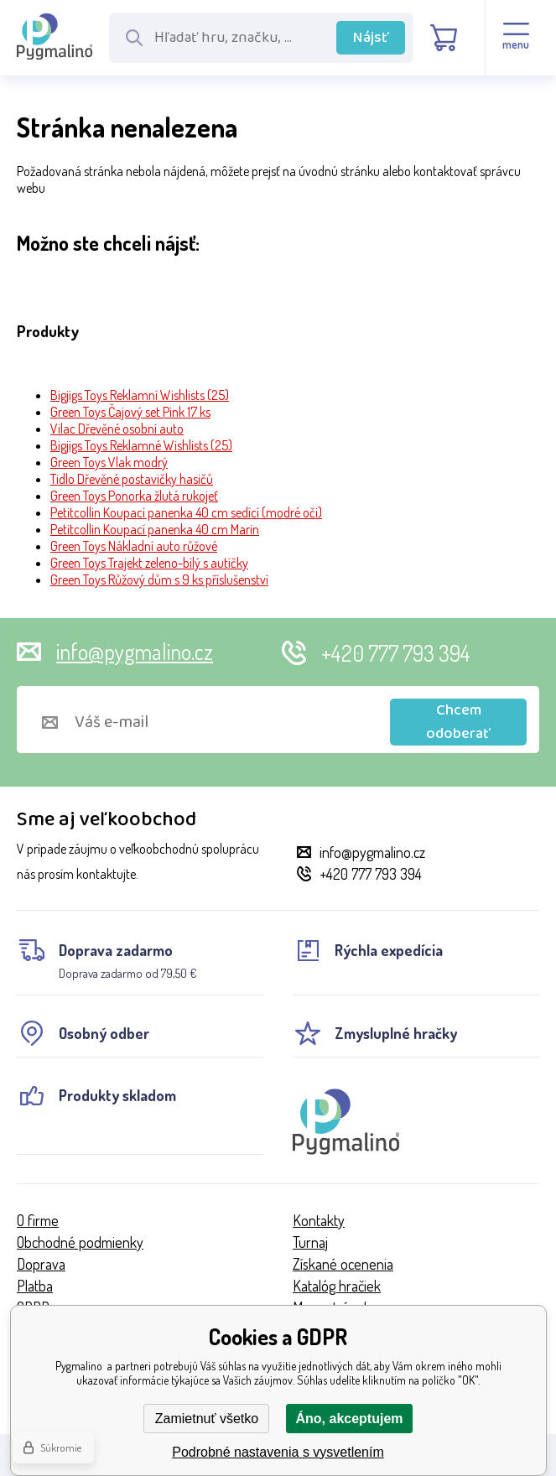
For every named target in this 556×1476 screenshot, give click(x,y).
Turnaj (310, 1242)
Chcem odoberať (458, 722)
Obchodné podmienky (80, 1242)
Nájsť (371, 37)
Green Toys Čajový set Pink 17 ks (130, 411)
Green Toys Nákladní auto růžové (133, 546)
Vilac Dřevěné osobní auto (117, 428)
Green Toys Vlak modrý (109, 462)
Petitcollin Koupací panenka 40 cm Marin (154, 529)
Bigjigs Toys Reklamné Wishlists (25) (141, 445)
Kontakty (319, 1220)
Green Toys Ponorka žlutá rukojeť (134, 495)
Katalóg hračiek (337, 1285)
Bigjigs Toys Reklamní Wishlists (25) (139, 395)
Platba (35, 1285)
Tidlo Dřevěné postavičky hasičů (131, 478)
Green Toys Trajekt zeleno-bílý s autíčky (149, 562)
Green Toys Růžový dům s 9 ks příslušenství (159, 579)
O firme (38, 1220)
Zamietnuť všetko (206, 1418)
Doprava (41, 1264)
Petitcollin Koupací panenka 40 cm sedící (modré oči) (186, 512)
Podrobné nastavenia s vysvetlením (278, 1452)
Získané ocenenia (343, 1264)
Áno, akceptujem (349, 1418)
